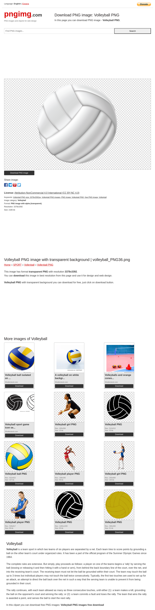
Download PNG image (19, 173)
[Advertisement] (77, 57)
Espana (25, 4)
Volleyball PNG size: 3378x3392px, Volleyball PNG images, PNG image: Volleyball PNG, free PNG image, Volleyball (60, 197)
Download (19, 386)
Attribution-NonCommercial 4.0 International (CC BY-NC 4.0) (46, 193)
